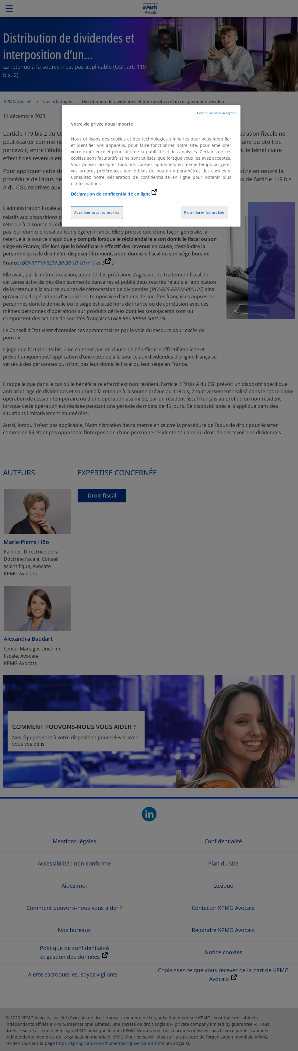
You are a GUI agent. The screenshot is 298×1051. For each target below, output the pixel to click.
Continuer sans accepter (216, 113)
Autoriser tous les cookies (97, 212)
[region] (151, 166)
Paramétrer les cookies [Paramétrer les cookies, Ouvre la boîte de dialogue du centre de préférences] (204, 212)
